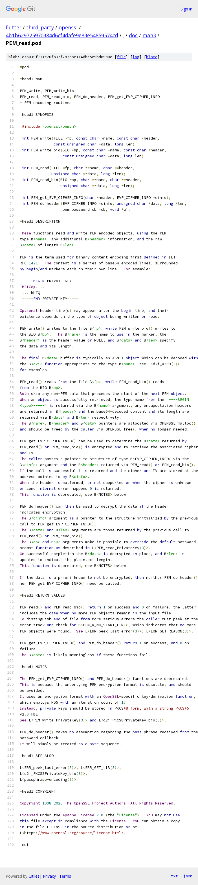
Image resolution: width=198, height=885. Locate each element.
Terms (65, 876)
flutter (13, 27)
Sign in (186, 9)
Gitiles (33, 876)
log (136, 57)
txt (174, 876)
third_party (40, 27)
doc (133, 35)
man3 (149, 35)
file (121, 57)
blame (151, 57)
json (187, 876)
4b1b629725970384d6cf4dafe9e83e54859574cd (62, 35)
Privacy (49, 876)
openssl (68, 27)
